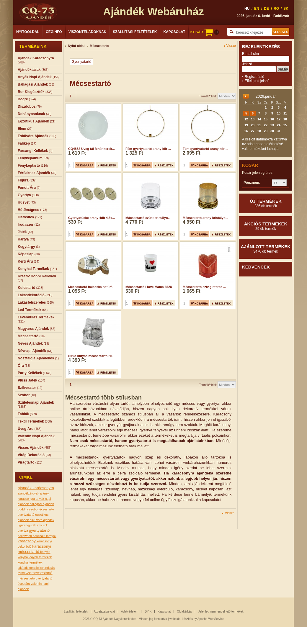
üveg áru (24, 583)
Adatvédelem (129, 611)
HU (246, 8)
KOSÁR (204, 32)
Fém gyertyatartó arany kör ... (148, 148)
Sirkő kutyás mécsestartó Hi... (91, 356)
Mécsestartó (99, 46)
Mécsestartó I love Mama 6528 (148, 287)
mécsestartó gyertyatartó (35, 578)
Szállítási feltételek (135, 32)
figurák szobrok (37, 525)
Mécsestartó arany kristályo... (205, 218)
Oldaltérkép (184, 611)
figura (22, 525)
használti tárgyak (44, 536)
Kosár (250, 165)
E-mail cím (250, 54)
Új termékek (265, 203)
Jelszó (247, 64)
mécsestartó (42, 573)
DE (266, 8)
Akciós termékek (265, 226)
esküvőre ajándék (42, 520)
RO (276, 8)
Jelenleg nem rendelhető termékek (220, 611)
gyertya (23, 530)
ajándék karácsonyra (36, 488)
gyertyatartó (39, 530)
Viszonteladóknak (87, 32)
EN (256, 8)
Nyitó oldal (76, 46)
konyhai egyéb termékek (35, 557)
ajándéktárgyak (29, 493)
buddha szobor (28, 509)
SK (285, 8)
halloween (25, 536)
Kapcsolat (174, 32)
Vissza (231, 45)
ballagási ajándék (42, 504)
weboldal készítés (181, 619)
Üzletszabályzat (104, 611)
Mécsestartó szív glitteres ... (204, 287)
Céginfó (54, 32)
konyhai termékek (30, 562)
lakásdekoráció (29, 567)
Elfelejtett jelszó (257, 81)
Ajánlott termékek (265, 248)
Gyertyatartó (81, 62)
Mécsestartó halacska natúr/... (91, 287)
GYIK (147, 611)
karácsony (27, 541)
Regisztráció (254, 77)
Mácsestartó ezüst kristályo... (148, 218)
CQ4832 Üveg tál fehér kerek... (91, 148)
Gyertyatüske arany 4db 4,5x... (91, 218)
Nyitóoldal (27, 32)
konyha (45, 552)
